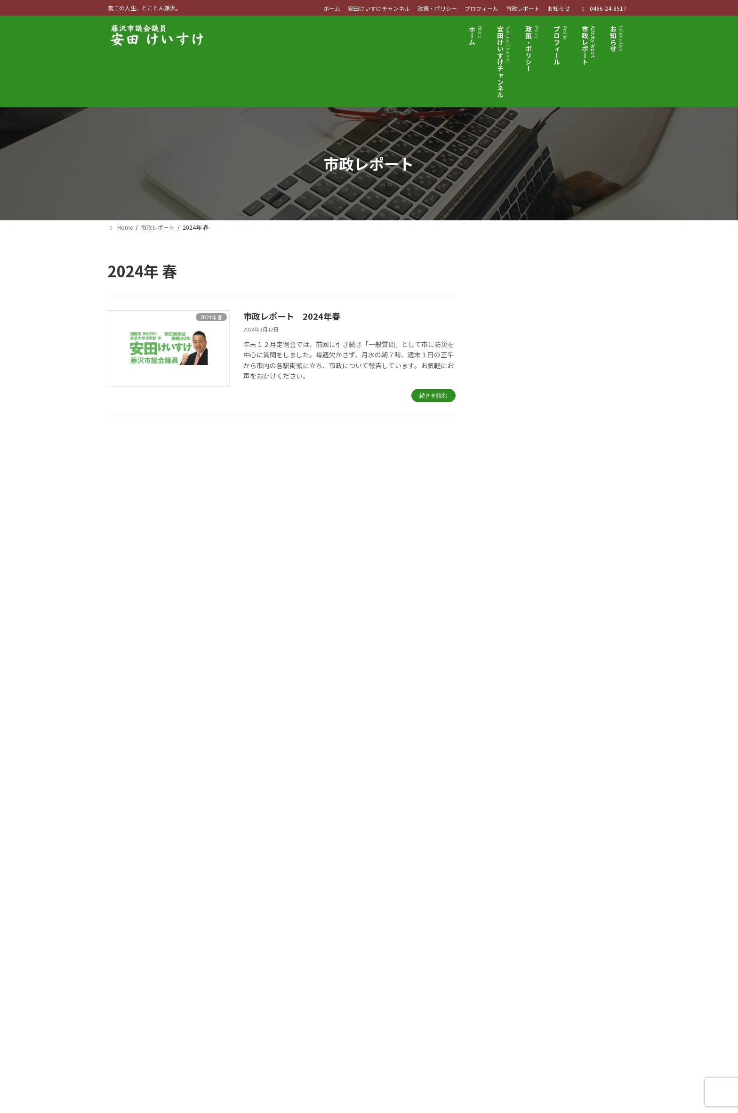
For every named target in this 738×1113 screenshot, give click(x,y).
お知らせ (558, 8)
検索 (604, 271)
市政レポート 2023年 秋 (569, 481)
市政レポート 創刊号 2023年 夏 (577, 535)
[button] (533, 842)
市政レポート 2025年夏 (565, 375)
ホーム (331, 8)
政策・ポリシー (437, 8)
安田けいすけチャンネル (379, 8)
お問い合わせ (288, 944)
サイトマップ (226, 944)
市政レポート (523, 8)
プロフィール (481, 8)
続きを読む (433, 395)
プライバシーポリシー (151, 944)
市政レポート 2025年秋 (565, 322)
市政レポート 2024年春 (291, 316)
